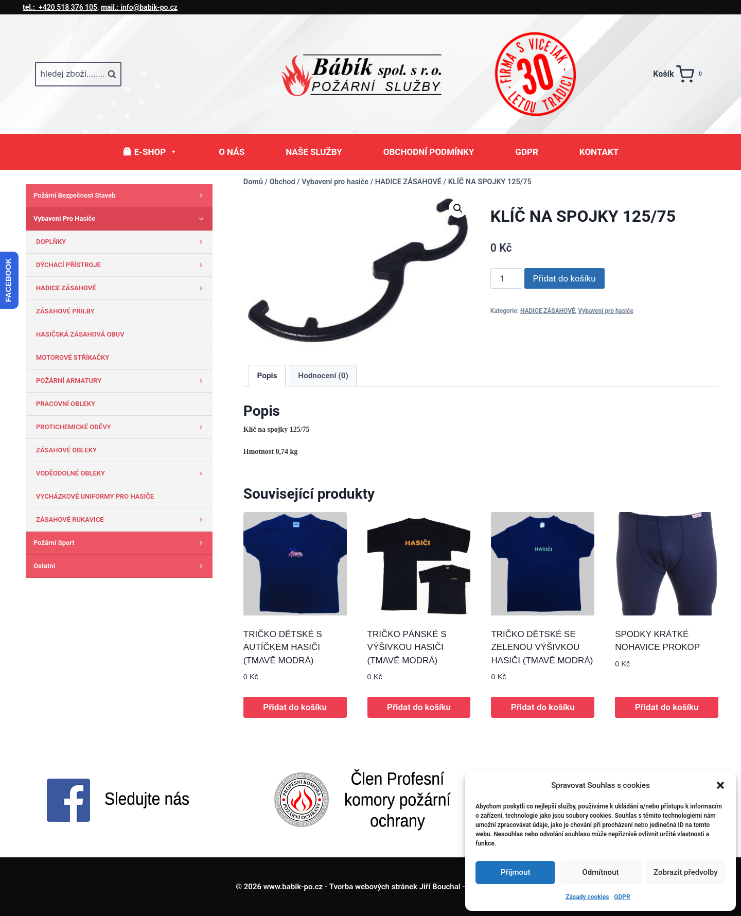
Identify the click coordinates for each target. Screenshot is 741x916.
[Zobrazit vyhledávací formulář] (78, 74)
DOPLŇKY (121, 242)
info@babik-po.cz (139, 7)
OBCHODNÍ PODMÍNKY (428, 152)
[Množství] (506, 278)
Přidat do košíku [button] (295, 707)
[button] (720, 785)
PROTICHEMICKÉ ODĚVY (121, 427)
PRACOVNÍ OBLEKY (65, 404)
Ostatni (120, 566)
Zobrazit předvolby (686, 872)
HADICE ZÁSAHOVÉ (547, 310)
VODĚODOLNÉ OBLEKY (121, 473)
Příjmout (515, 872)
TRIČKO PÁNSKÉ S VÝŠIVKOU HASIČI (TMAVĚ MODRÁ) (407, 647)
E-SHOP (156, 152)
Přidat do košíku (564, 278)
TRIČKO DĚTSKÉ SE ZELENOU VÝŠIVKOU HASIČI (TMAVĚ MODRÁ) (542, 647)
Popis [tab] (267, 375)
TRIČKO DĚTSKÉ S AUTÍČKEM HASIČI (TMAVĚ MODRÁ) (282, 647)
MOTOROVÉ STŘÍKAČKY (72, 357)
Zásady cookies (587, 897)
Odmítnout (601, 872)
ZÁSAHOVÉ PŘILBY (65, 311)
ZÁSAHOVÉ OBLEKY (66, 450)
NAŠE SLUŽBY (314, 152)
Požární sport (120, 543)
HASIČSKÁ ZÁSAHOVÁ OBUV (80, 334)
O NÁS (231, 152)
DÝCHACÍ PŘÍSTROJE (121, 265)
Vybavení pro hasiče (605, 310)
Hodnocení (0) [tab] (323, 375)
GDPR (622, 897)
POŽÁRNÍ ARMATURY (121, 381)
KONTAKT (599, 152)
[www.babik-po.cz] (370, 74)
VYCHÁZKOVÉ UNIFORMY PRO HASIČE (95, 496)
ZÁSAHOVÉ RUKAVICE (121, 520)
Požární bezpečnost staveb (120, 195)
